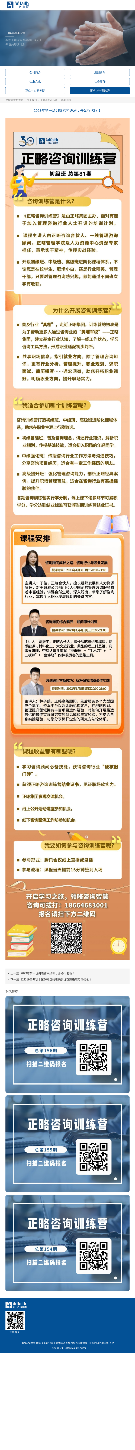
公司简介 (35, 72)
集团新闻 (99, 72)
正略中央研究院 (35, 90)
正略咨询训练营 (100, 90)
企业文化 (35, 81)
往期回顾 (66, 100)
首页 (20, 100)
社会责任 (99, 81)
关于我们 (32, 100)
